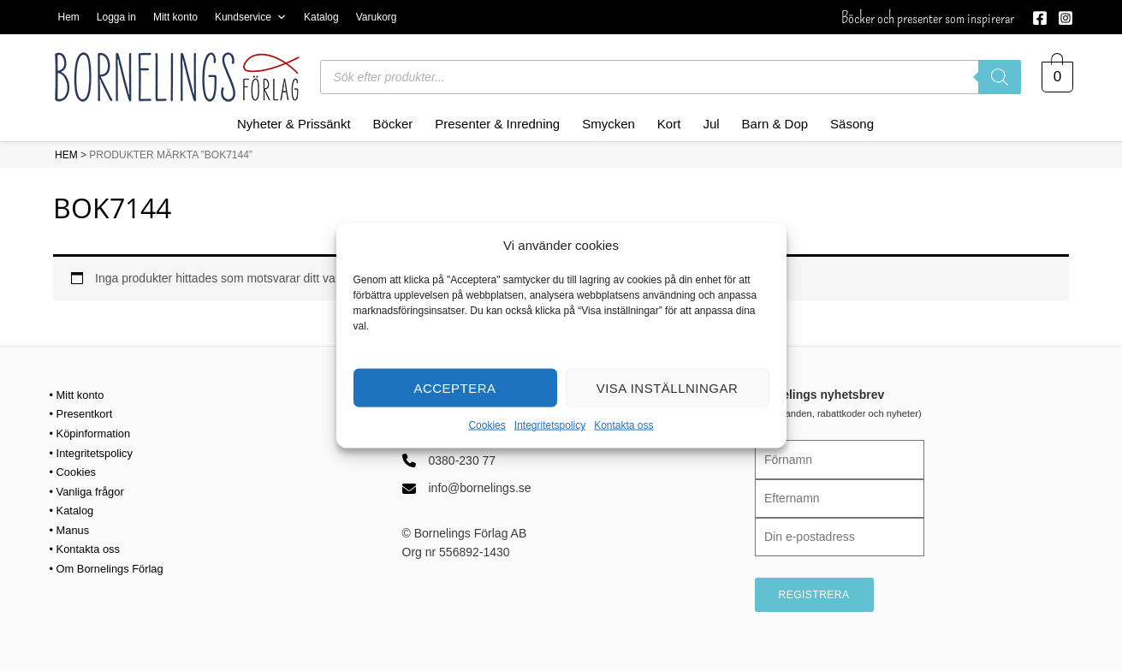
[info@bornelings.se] (466, 487)
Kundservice (251, 17)
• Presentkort (84, 413)
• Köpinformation (94, 433)
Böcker (393, 123)
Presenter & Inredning (497, 123)
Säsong (852, 123)
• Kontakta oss (88, 548)
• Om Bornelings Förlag (112, 566)
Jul (711, 123)
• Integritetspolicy (95, 452)
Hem (69, 17)
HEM (66, 155)
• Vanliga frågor (90, 490)
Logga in (116, 17)
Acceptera (454, 388)
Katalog (321, 17)
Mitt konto (175, 17)
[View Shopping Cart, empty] (1057, 77)
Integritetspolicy (549, 425)
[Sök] (999, 77)
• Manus (71, 529)
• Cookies (75, 471)
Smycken (608, 123)
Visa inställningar (668, 388)
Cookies (486, 425)
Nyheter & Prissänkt (294, 123)
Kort (669, 123)
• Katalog (74, 509)
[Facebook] (1040, 18)
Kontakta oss (623, 425)
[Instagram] (1065, 18)
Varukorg (376, 17)
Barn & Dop (775, 123)
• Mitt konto (79, 394)
